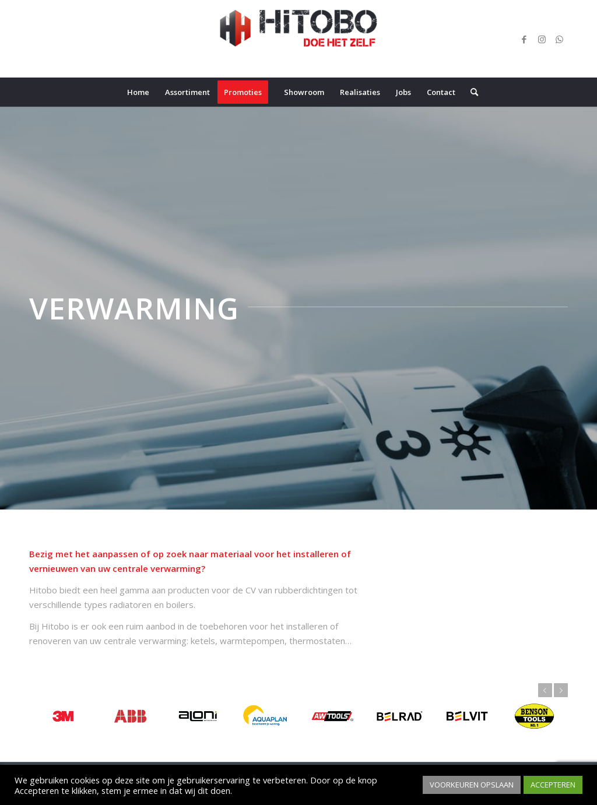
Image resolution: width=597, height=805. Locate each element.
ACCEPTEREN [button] (553, 784)
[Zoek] (470, 92)
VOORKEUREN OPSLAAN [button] (472, 784)
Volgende (561, 690)
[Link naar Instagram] (541, 39)
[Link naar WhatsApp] (559, 39)
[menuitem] (138, 92)
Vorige (545, 690)
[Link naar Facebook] (524, 39)
